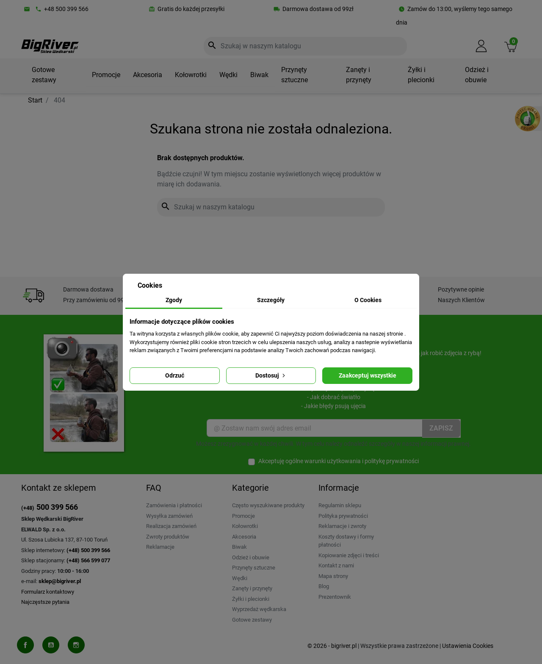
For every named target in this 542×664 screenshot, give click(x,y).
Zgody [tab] (174, 300)
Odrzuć (174, 375)
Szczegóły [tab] (271, 300)
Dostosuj (271, 375)
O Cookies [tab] (368, 300)
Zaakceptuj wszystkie (367, 375)
